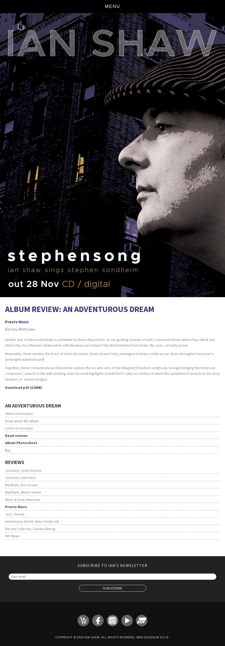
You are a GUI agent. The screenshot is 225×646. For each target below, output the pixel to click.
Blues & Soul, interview (22, 499)
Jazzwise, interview (20, 477)
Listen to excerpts (19, 428)
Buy (8, 450)
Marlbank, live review (21, 485)
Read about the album (22, 421)
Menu (112, 6)
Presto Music (16, 506)
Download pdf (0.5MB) (23, 387)
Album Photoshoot (21, 442)
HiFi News (12, 536)
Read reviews (16, 435)
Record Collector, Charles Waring (30, 528)
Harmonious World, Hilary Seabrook (32, 521)
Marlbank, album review (23, 492)
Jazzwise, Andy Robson (23, 470)
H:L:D (164, 637)
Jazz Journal (14, 514)
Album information (19, 413)
